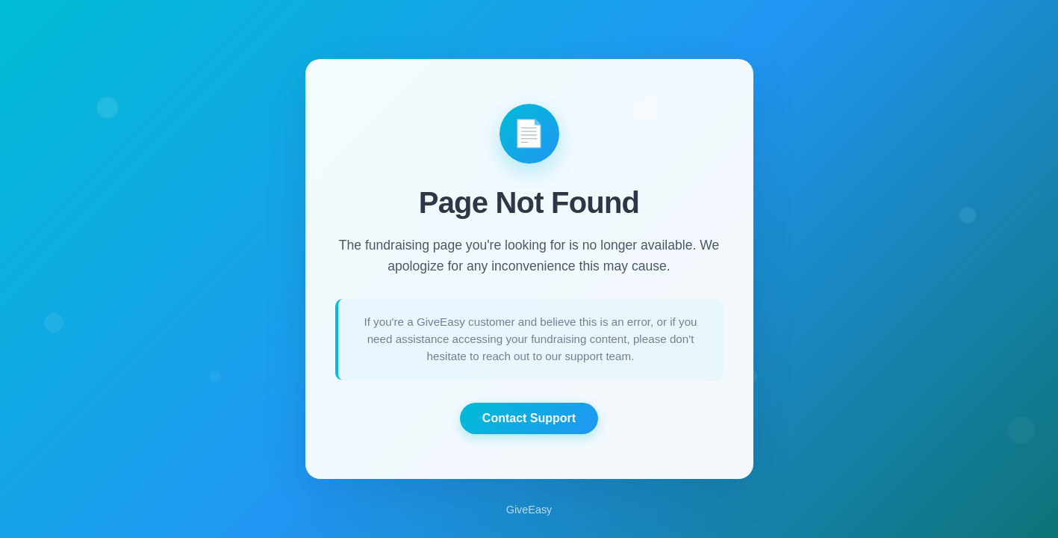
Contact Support (529, 418)
